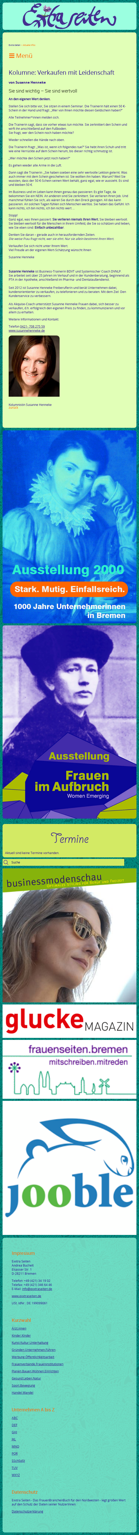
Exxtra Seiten (14, 45)
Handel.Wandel (22, 1392)
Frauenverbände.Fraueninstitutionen (37, 1364)
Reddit (53, 40)
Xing (35, 40)
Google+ (23, 40)
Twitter (17, 40)
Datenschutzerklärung (27, 1511)
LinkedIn (29, 40)
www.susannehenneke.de (27, 330)
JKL (14, 1439)
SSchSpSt (18, 1461)
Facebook (11, 40)
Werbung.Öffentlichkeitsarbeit (33, 1357)
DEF (14, 1425)
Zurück (13, 407)
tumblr (47, 40)
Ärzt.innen (19, 1328)
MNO (15, 1446)
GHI (14, 1432)
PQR (15, 1453)
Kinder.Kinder (21, 1335)
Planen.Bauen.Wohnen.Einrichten (35, 1371)
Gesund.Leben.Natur (26, 1378)
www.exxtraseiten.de (26, 1296)
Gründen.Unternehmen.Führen (33, 1350)
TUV (15, 1468)
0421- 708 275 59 (32, 326)
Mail (41, 40)
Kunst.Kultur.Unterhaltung (30, 1342)
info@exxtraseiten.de (37, 1289)
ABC (15, 1418)
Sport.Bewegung (23, 1385)
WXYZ (16, 1475)
